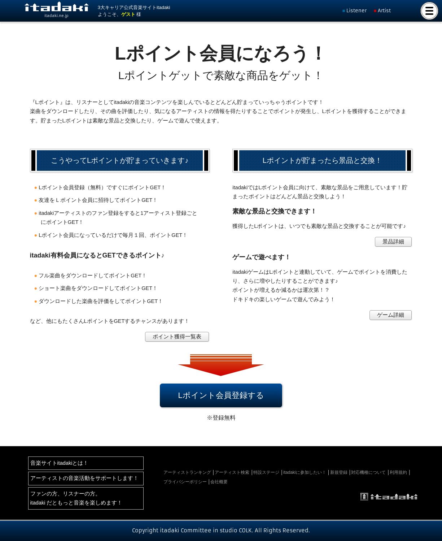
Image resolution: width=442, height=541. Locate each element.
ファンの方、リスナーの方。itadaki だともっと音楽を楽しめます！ (76, 498)
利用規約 (398, 472)
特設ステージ (266, 472)
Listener (356, 11)
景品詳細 (393, 241)
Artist (384, 11)
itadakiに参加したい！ (304, 472)
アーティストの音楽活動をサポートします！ (84, 478)
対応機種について (368, 472)
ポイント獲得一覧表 (177, 336)
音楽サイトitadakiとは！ (59, 463)
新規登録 (338, 472)
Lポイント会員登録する (221, 395)
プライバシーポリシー (185, 481)
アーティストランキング (187, 472)
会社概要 (219, 481)
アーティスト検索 (232, 472)
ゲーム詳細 (390, 315)
